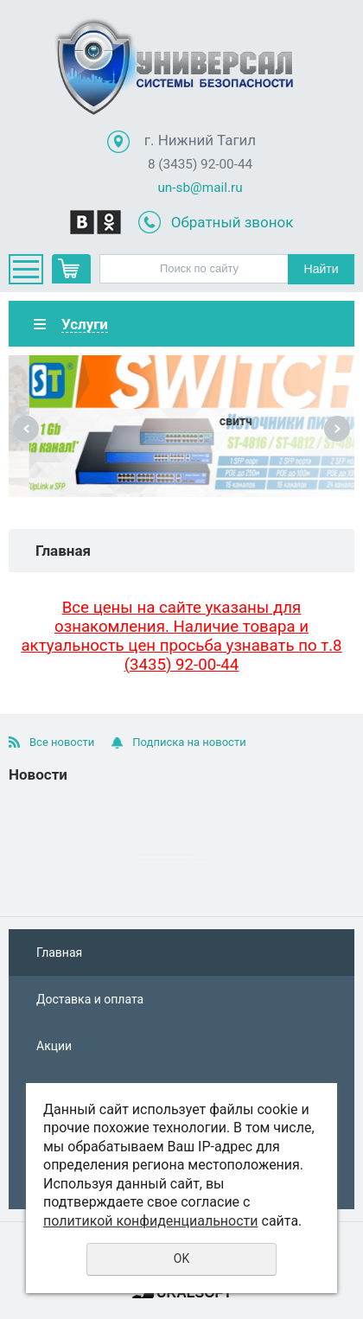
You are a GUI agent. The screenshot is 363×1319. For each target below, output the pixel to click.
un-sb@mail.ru (199, 187)
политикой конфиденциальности (150, 1221)
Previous (26, 429)
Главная (59, 952)
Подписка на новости (188, 742)
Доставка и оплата (89, 999)
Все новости (61, 742)
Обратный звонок (232, 222)
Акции (54, 1046)
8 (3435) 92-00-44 (200, 164)
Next (337, 429)
